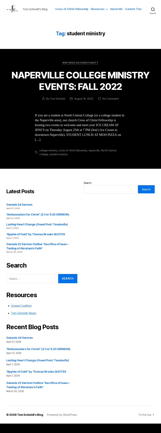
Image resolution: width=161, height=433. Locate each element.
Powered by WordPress (63, 424)
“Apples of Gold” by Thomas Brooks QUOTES (35, 243)
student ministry (59, 163)
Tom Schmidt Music (23, 322)
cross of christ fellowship (73, 160)
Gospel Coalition (21, 315)
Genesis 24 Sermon (19, 214)
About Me (135, 11)
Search (87, 192)
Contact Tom (133, 16)
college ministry (48, 160)
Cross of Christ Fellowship (90, 11)
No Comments (110, 108)
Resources (117, 11)
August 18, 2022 (83, 108)
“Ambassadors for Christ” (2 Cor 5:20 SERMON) (37, 224)
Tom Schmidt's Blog (30, 424)
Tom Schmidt (57, 108)
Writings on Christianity (80, 72)
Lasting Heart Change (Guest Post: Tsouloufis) (37, 233)
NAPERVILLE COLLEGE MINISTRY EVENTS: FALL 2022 (80, 90)
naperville (94, 160)
